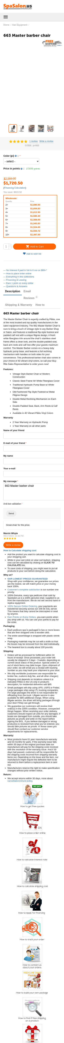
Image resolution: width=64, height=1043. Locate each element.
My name (8, 456)
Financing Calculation (14, 188)
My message (10, 481)
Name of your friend (13, 430)
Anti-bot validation (12, 504)
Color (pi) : (11, 155)
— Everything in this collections (18, 276)
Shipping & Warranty (18, 304)
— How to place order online (17, 273)
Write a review (46, 141)
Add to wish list (32, 253)
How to (40, 304)
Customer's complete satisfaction (24, 589)
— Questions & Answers (15, 286)
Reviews (31, 298)
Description (12, 291)
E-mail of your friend (14, 443)
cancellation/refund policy (20, 781)
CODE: (28, 145)
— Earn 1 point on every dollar (18, 283)
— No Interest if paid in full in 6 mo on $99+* (25, 270)
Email (27, 291)
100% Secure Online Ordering (22, 606)
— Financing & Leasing (14, 280)
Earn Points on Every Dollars (22, 617)
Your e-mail (9, 468)
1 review (33, 141)
